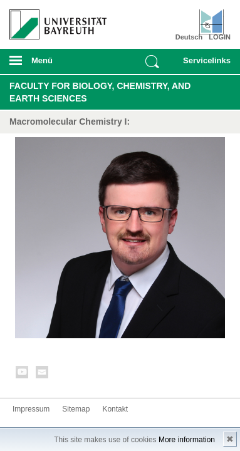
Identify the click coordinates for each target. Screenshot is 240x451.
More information (187, 439)
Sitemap (76, 409)
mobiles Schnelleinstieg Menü (203, 64)
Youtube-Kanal (22, 374)
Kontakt (115, 409)
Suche (152, 61)
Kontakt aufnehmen (43, 374)
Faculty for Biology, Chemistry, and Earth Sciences (99, 92)
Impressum (31, 409)
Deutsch (188, 37)
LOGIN (220, 37)
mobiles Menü (53, 64)
